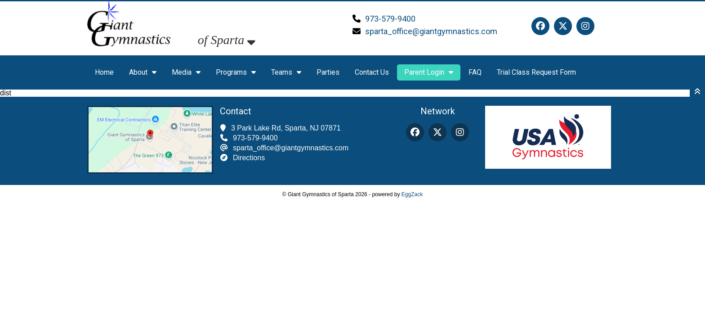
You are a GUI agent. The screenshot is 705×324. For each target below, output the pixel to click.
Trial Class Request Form (536, 72)
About (142, 72)
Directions (249, 158)
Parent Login (428, 72)
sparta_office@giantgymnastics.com (431, 31)
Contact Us (372, 72)
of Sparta (226, 39)
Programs (236, 72)
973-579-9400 (390, 18)
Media (186, 72)
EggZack (412, 194)
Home (104, 72)
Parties (328, 72)
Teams (286, 72)
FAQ (475, 72)
